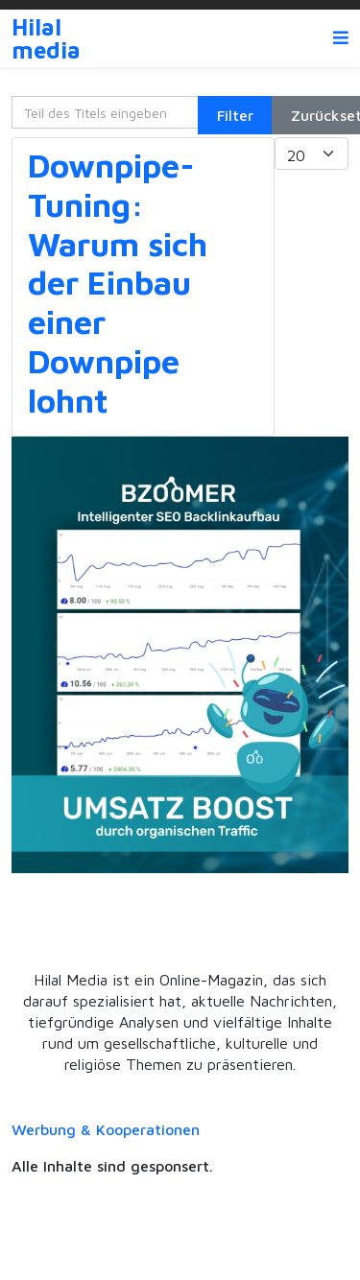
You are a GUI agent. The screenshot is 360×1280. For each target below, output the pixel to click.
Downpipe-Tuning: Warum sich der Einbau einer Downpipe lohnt (117, 282)
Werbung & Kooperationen (106, 1129)
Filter (235, 115)
